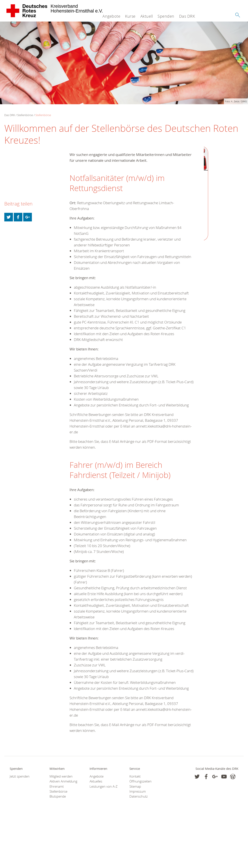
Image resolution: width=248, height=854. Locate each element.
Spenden (166, 16)
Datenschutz (138, 796)
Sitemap (135, 786)
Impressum (137, 791)
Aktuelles (96, 781)
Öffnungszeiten (140, 781)
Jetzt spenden (19, 776)
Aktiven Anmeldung (63, 781)
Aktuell (146, 16)
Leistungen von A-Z (104, 786)
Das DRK (187, 16)
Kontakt (135, 776)
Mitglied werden (61, 776)
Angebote (111, 16)
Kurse (130, 16)
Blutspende (58, 796)
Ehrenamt (57, 786)
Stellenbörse (25, 115)
